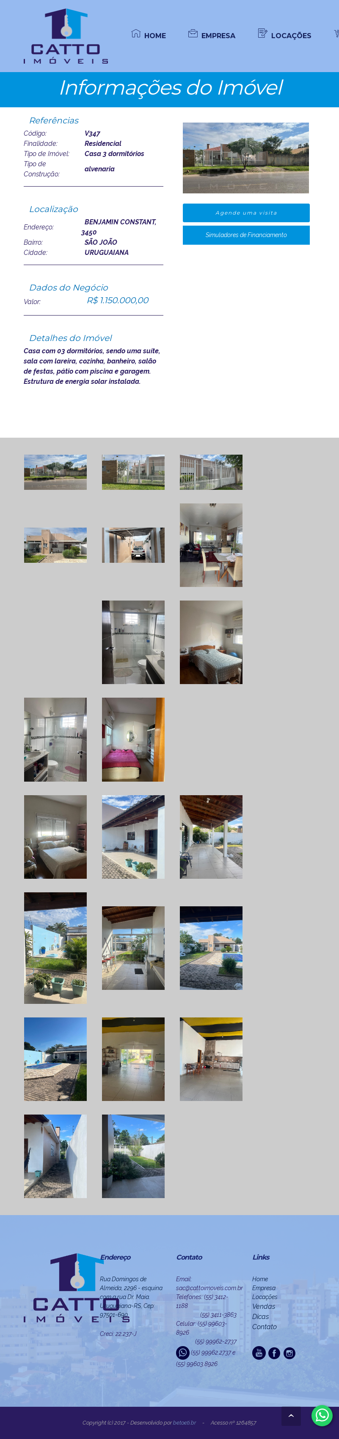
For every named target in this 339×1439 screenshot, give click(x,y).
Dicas (260, 1317)
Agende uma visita (246, 213)
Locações (265, 1297)
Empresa (264, 1288)
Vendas (263, 1306)
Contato (264, 1327)
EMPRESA (211, 35)
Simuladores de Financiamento (246, 235)
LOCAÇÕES (284, 35)
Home (260, 1279)
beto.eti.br (184, 1422)
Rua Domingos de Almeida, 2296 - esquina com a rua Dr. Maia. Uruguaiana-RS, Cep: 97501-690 (131, 1297)
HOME (148, 35)
